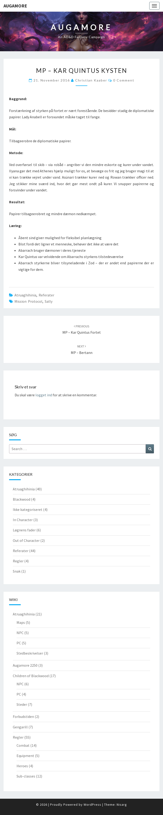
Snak (16, 571)
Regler (18, 561)
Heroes (22, 766)
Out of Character (26, 540)
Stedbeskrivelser (30, 653)
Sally (48, 301)
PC (19, 643)
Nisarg (122, 804)
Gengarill (20, 727)
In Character (23, 519)
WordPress (92, 804)
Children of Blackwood (31, 675)
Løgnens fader (24, 530)
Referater (46, 295)
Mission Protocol (28, 301)
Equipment (25, 755)
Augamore (15, 6)
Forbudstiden (23, 716)
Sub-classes (26, 776)
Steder (22, 704)
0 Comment (123, 80)
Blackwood (21, 499)
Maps (21, 622)
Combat (23, 745)
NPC (20, 632)
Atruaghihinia (25, 295)
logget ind (43, 395)
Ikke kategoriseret (27, 509)
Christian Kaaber (91, 80)
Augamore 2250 (25, 665)
